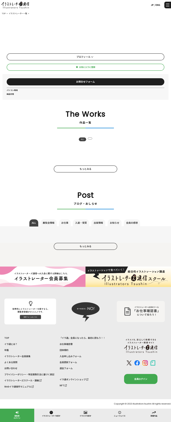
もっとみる (85, 168)
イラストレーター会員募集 (17, 356)
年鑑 (6, 350)
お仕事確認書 (66, 344)
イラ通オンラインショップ (74, 379)
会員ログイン (140, 378)
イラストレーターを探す (51, 413)
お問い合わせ (10, 368)
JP (152, 5)
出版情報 (98, 222)
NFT (63, 385)
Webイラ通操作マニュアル (19, 386)
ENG (157, 5)
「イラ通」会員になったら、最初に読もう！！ (82, 337)
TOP (6, 337)
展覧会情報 (48, 222)
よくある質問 (10, 362)
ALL (82, 139)
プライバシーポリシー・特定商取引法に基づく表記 (29, 374)
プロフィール (84, 56)
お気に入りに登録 (85, 67)
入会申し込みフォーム (70, 356)
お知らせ (114, 222)
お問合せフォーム (85, 81)
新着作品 (154, 413)
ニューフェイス (119, 413)
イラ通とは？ (10, 344)
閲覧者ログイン (17, 414)
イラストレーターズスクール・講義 (23, 380)
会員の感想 (132, 222)
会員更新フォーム (68, 362)
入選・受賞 (81, 222)
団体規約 (64, 350)
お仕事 (64, 222)
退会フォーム (66, 368)
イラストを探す (85, 413)
